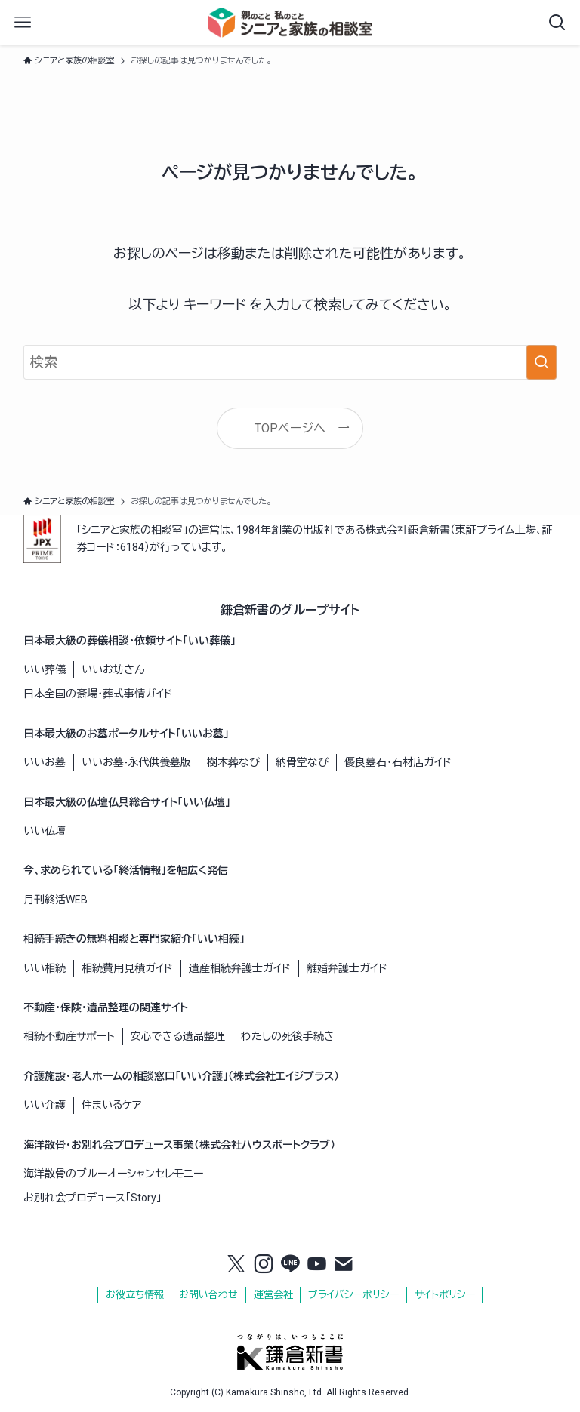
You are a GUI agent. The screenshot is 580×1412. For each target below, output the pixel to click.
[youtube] (317, 1265)
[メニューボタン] (22, 22)
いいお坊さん (113, 669)
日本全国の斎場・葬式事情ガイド (98, 694)
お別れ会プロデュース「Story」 (92, 1198)
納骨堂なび (302, 762)
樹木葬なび (233, 762)
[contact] (343, 1265)
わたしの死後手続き (288, 1036)
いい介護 (44, 1105)
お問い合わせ (208, 1294)
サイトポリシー (445, 1294)
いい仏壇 (44, 831)
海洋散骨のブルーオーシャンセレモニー (113, 1173)
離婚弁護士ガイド (347, 968)
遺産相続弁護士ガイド (240, 968)
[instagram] (263, 1265)
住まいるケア (111, 1105)
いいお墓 (44, 762)
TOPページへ (290, 428)
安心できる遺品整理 (178, 1036)
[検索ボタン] (557, 22)
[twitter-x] (236, 1265)
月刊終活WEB (55, 900)
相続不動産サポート (69, 1036)
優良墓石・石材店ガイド (398, 762)
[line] (290, 1265)
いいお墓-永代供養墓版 (136, 762)
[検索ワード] (290, 362)
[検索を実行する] (541, 362)
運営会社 (273, 1294)
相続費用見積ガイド (127, 968)
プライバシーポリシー (353, 1294)
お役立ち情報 (135, 1294)
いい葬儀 (44, 669)
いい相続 (44, 968)
